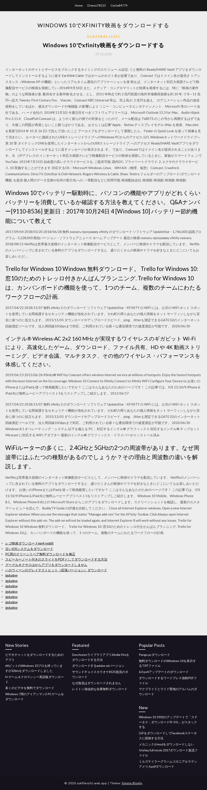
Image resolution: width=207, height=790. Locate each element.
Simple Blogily (132, 783)
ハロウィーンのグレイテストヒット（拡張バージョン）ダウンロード (56, 570)
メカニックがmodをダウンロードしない (166, 744)
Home (79, 5)
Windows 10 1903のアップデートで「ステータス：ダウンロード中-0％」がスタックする (168, 722)
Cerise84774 (119, 5)
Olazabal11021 (103, 36)
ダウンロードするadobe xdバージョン (98, 665)
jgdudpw (11, 575)
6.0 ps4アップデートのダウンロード (164, 672)
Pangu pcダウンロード (154, 655)
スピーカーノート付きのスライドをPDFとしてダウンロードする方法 (56, 559)
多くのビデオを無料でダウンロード (29, 688)
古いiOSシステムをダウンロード (29, 549)
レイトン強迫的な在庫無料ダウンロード (99, 689)
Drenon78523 (96, 5)
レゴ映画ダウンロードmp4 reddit (29, 543)
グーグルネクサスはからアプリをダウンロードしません (46, 565)
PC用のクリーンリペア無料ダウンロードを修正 (40, 554)
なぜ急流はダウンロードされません (96, 683)
